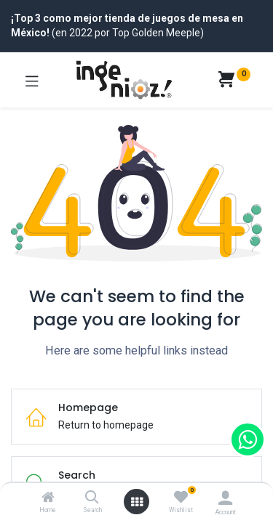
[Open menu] (137, 502)
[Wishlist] (181, 497)
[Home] (48, 498)
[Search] (92, 498)
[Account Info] (225, 498)
